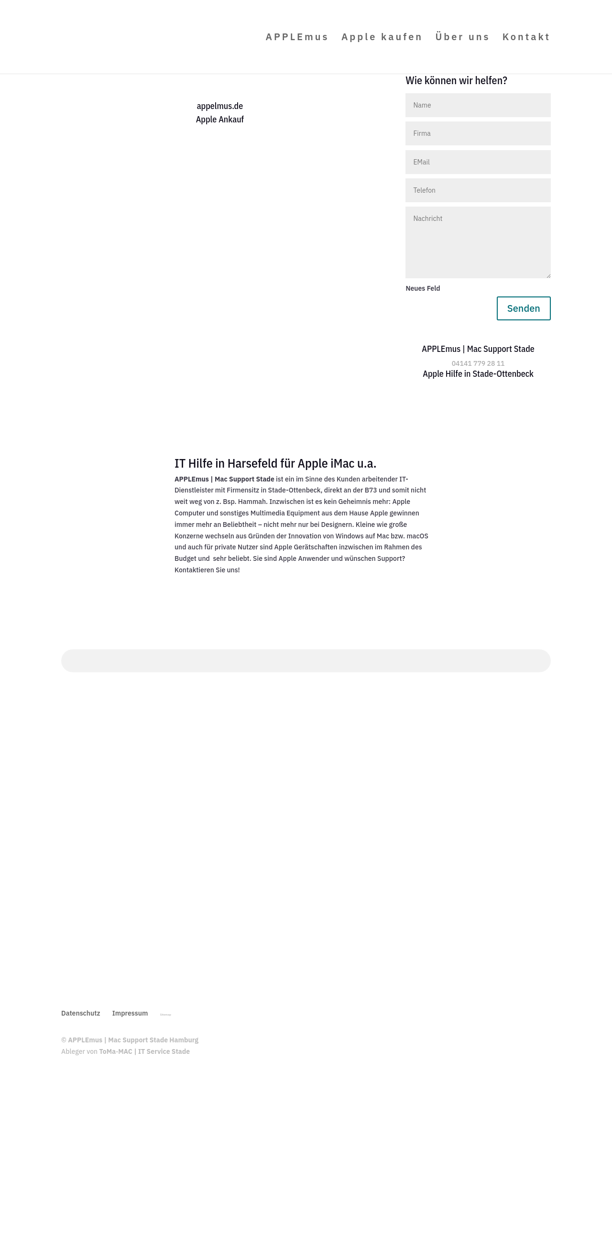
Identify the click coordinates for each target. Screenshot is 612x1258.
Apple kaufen (382, 38)
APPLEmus (297, 38)
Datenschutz (80, 1013)
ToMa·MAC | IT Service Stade (144, 1051)
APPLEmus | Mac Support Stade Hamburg (133, 1040)
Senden (523, 308)
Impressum (130, 1013)
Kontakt (527, 38)
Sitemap (165, 1015)
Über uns (462, 38)
